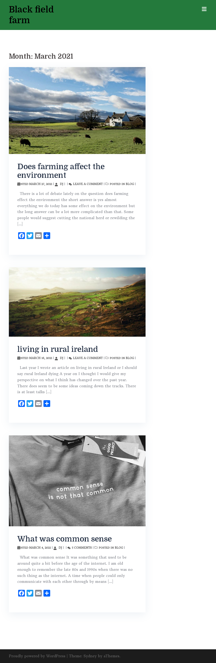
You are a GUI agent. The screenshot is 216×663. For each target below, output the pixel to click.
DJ (61, 184)
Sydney (90, 656)
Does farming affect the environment (61, 171)
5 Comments (82, 547)
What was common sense (64, 539)
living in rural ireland (57, 349)
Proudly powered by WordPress (37, 656)
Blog (130, 184)
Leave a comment (88, 184)
